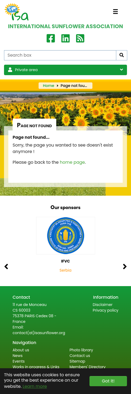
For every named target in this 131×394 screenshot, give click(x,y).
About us (21, 350)
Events (19, 361)
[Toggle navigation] (115, 11)
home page (72, 162)
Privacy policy (105, 310)
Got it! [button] (108, 381)
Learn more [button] (35, 386)
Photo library (81, 350)
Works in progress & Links (36, 367)
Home (48, 85)
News (18, 355)
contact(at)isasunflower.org (39, 332)
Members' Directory (88, 367)
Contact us (80, 355)
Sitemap (77, 361)
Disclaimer (103, 304)
